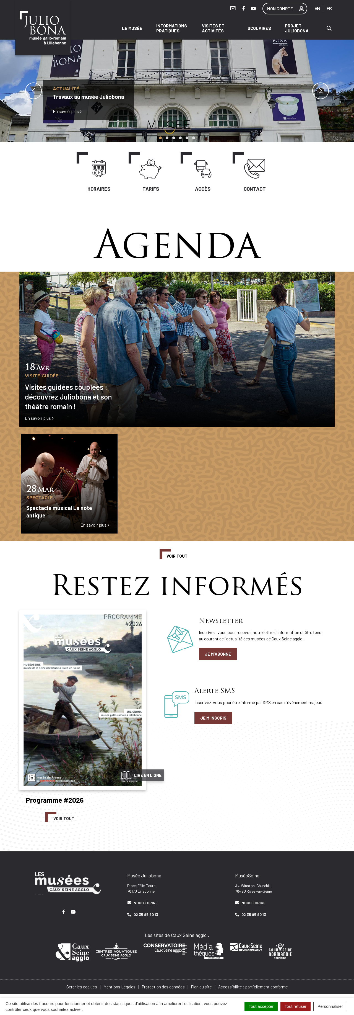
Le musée (132, 27)
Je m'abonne (218, 652)
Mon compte (287, 8)
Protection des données (163, 985)
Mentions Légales (119, 985)
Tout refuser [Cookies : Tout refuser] (295, 1006)
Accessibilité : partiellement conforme (253, 985)
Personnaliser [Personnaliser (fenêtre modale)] (330, 1006)
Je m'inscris (213, 716)
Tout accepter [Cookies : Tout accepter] (261, 1006)
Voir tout (177, 554)
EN (317, 8)
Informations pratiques (171, 27)
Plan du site (201, 985)
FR (329, 8)
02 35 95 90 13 (142, 913)
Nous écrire (142, 901)
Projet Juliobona (297, 27)
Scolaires (259, 27)
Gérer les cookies (81, 985)
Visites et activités (213, 27)
